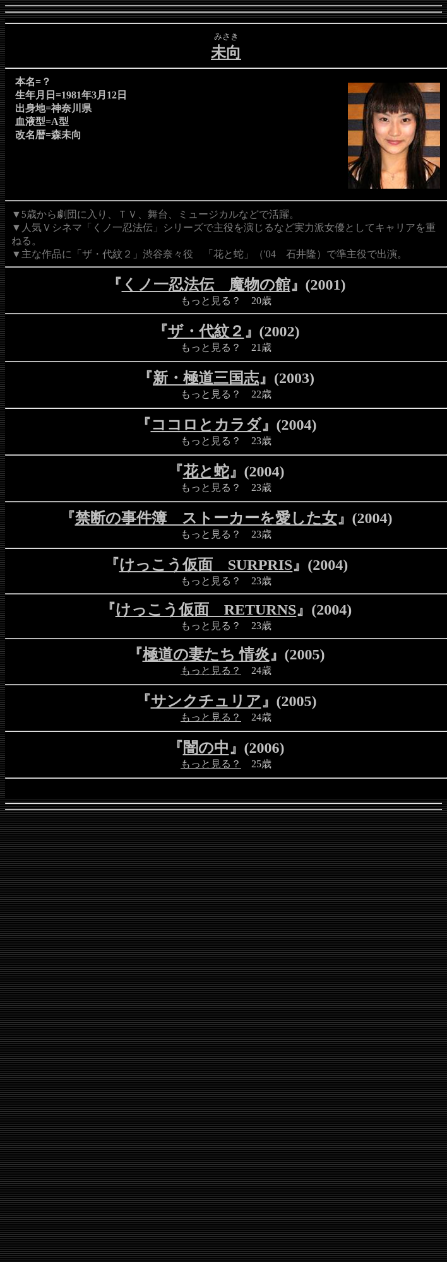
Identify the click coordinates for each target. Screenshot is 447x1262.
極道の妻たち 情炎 (206, 654)
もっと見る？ (211, 670)
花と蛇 (206, 471)
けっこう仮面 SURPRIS (206, 565)
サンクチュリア (206, 701)
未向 (226, 52)
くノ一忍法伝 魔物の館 (206, 284)
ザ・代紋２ (206, 331)
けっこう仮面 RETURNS (206, 609)
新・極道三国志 (206, 378)
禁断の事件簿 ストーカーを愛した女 (206, 518)
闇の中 (206, 748)
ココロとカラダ (206, 424)
